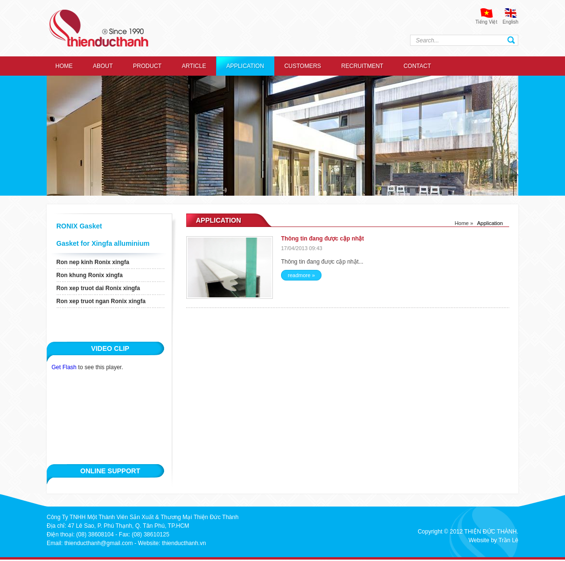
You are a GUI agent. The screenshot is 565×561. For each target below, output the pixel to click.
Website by (482, 540)
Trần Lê (508, 540)
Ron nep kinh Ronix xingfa (92, 262)
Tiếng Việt (486, 22)
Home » (464, 223)
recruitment (362, 66)
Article (194, 66)
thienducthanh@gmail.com (98, 543)
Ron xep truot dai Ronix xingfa (98, 288)
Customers (302, 66)
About (103, 66)
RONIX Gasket (79, 226)
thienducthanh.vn (183, 543)
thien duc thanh (98, 28)
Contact (417, 66)
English (510, 22)
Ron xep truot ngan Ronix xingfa (100, 301)
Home (64, 66)
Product (147, 66)
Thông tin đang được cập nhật (322, 238)
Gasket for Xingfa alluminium (103, 243)
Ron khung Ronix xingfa (89, 275)
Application (245, 66)
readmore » (301, 275)
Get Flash (64, 367)
